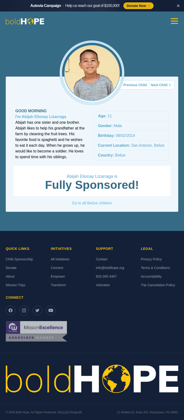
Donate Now (138, 6)
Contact (101, 259)
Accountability (151, 276)
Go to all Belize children (92, 203)
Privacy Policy (151, 259)
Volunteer (103, 285)
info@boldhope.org (110, 268)
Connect (57, 268)
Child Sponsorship (19, 259)
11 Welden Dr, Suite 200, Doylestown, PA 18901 (147, 412)
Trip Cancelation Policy (158, 285)
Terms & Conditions (155, 268)
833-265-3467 (106, 276)
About (10, 276)
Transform (58, 285)
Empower (58, 276)
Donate (11, 268)
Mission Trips (15, 285)
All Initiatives (60, 259)
